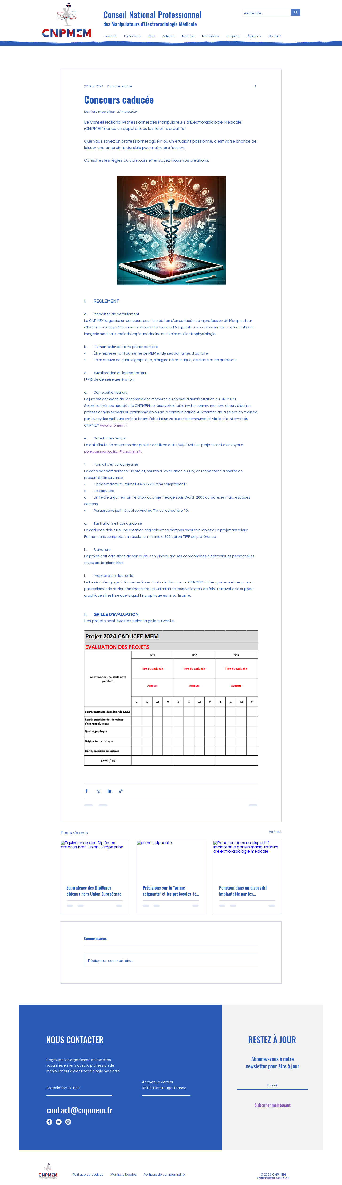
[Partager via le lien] (121, 791)
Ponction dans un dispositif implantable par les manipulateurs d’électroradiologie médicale (243, 891)
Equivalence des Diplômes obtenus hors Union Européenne (94, 891)
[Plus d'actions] (255, 86)
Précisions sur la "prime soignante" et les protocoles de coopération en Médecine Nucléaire (169, 891)
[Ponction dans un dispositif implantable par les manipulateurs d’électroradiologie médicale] (247, 860)
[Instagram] (68, 1122)
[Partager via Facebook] (86, 791)
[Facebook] (49, 1122)
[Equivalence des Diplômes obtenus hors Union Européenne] (95, 860)
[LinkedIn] (59, 1122)
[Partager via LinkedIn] (109, 791)
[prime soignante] (171, 860)
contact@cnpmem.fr (79, 1110)
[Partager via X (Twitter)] (98, 791)
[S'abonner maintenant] (272, 1105)
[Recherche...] (262, 13)
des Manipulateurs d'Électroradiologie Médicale (150, 24)
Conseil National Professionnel (152, 14)
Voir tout (275, 832)
